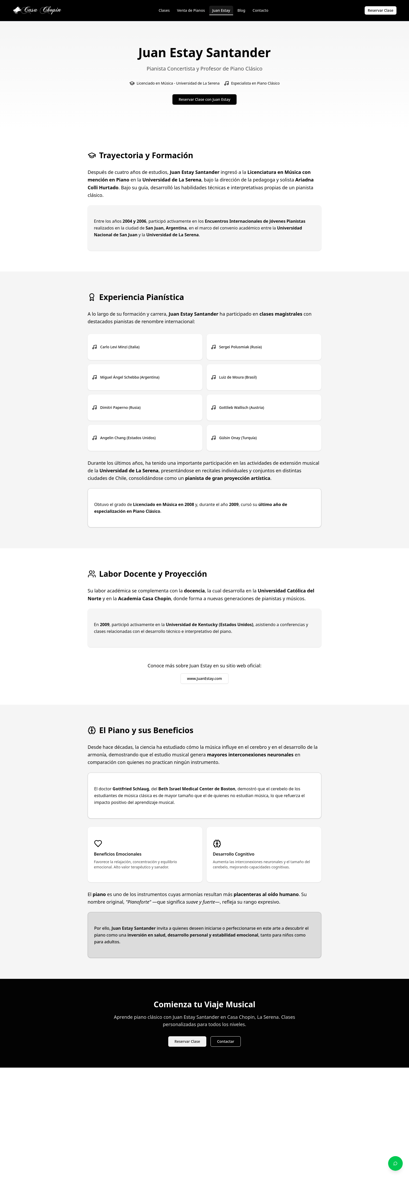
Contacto (260, 10)
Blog (241, 10)
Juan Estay (221, 11)
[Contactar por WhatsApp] (395, 1163)
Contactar (225, 1041)
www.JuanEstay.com (204, 678)
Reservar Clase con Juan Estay (204, 99)
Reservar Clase (380, 10)
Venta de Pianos (191, 10)
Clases (164, 10)
